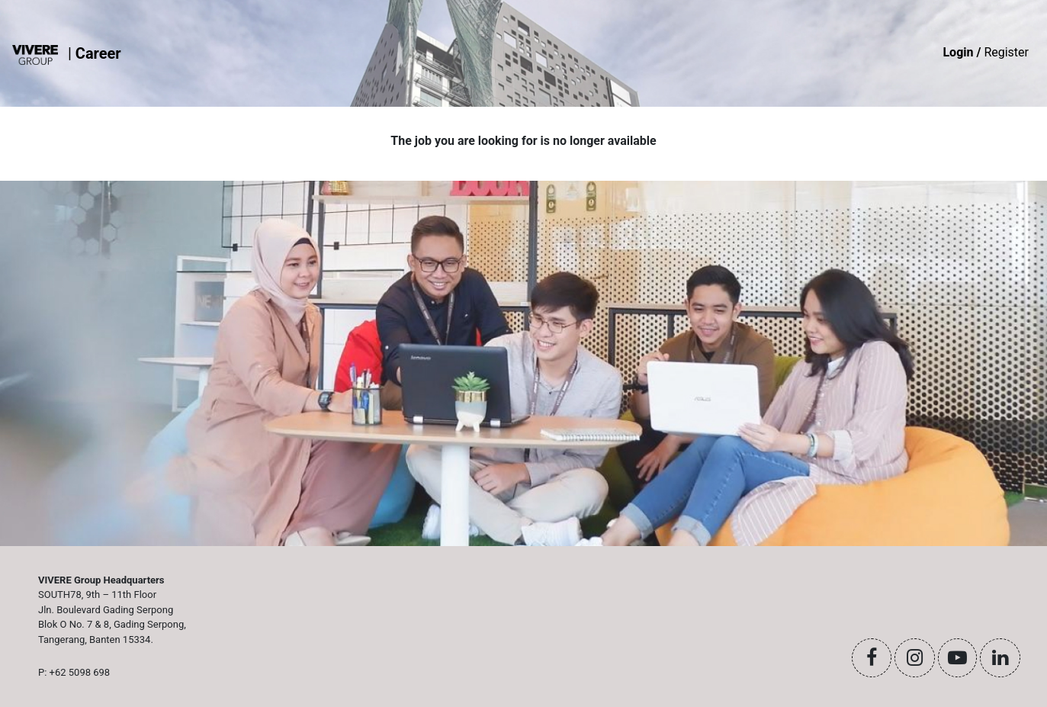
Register (986, 52)
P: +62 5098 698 (74, 672)
